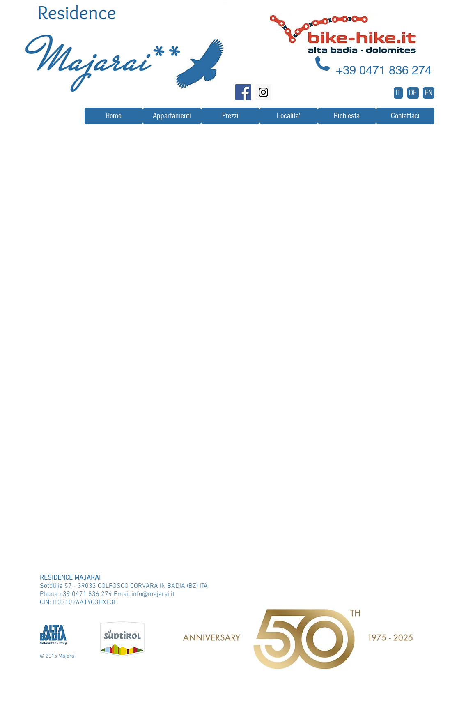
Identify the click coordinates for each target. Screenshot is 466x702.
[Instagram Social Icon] (263, 92)
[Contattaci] (405, 116)
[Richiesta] (347, 116)
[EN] (428, 93)
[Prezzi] (230, 116)
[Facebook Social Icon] (243, 92)
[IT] (398, 93)
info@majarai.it (152, 594)
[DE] (413, 93)
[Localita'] (288, 116)
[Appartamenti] (172, 116)
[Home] (114, 116)
